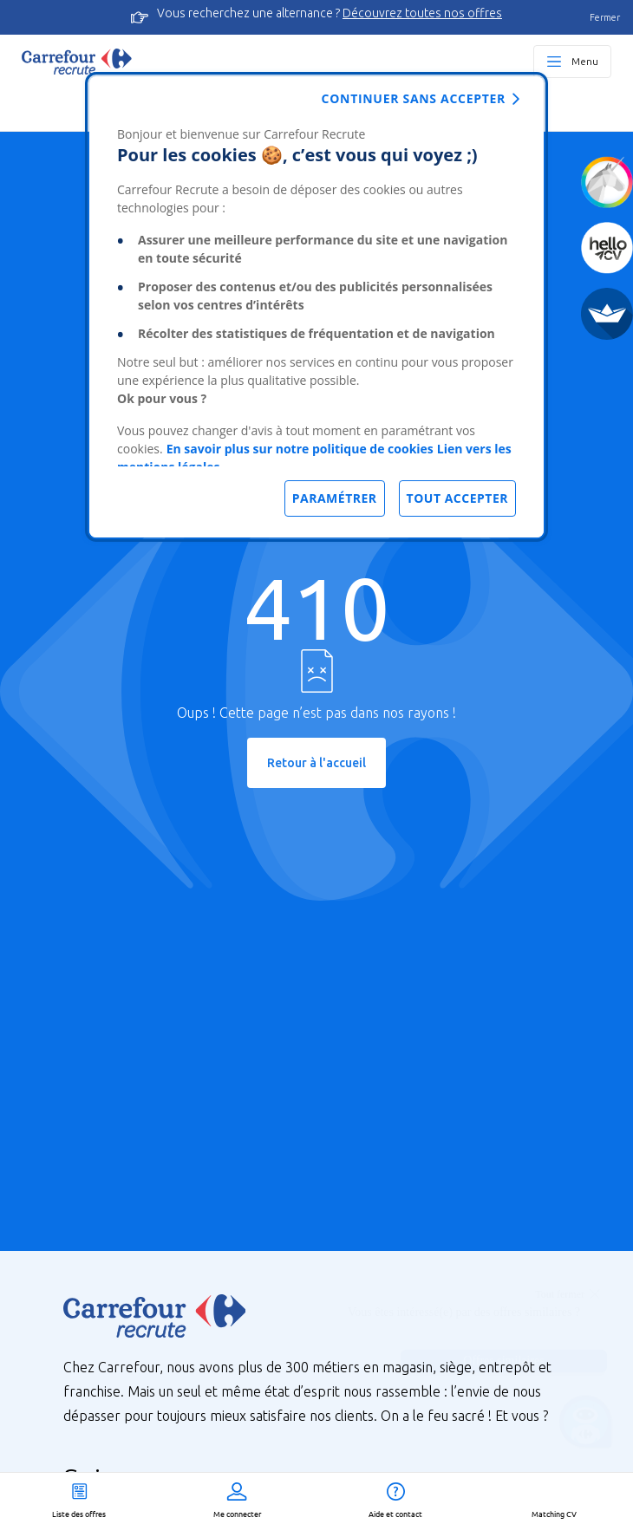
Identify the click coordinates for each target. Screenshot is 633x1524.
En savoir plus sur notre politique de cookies (300, 448)
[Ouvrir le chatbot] (586, 1425)
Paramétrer (334, 498)
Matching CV (554, 1514)
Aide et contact (395, 1514)
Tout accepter (457, 498)
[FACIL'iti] (607, 314)
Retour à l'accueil (316, 763)
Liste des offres (79, 1514)
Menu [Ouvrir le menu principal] (584, 61)
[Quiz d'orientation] (607, 182)
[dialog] (316, 306)
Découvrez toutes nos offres (422, 13)
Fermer (605, 17)
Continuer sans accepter (414, 98)
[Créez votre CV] (607, 248)
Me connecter (237, 1514)
